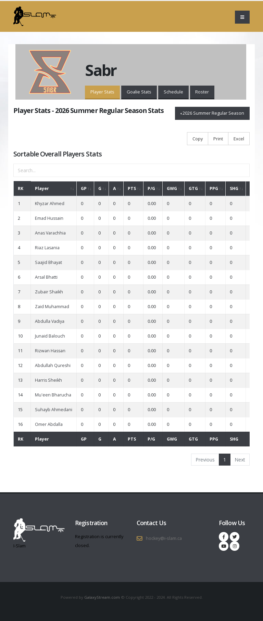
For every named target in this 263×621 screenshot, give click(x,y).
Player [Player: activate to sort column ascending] (42, 188)
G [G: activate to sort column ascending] (99, 188)
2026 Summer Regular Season (213, 113)
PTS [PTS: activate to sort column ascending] (132, 188)
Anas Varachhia (50, 233)
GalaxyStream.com (102, 597)
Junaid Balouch (50, 336)
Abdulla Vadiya (49, 321)
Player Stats (102, 92)
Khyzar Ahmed (49, 203)
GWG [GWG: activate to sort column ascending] (172, 188)
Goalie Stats (139, 92)
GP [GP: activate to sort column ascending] (84, 188)
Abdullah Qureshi (53, 365)
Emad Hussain (49, 218)
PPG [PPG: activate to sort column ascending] (214, 188)
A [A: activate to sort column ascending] (114, 188)
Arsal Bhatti (46, 277)
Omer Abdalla (49, 424)
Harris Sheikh (48, 380)
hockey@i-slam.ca (164, 538)
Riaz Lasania (47, 248)
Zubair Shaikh (49, 292)
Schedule (173, 92)
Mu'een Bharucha (53, 395)
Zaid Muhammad (52, 306)
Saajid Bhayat (48, 262)
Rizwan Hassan (50, 351)
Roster (202, 92)
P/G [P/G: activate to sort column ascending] (151, 188)
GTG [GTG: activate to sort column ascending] (193, 188)
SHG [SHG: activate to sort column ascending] (234, 188)
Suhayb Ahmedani (53, 410)
